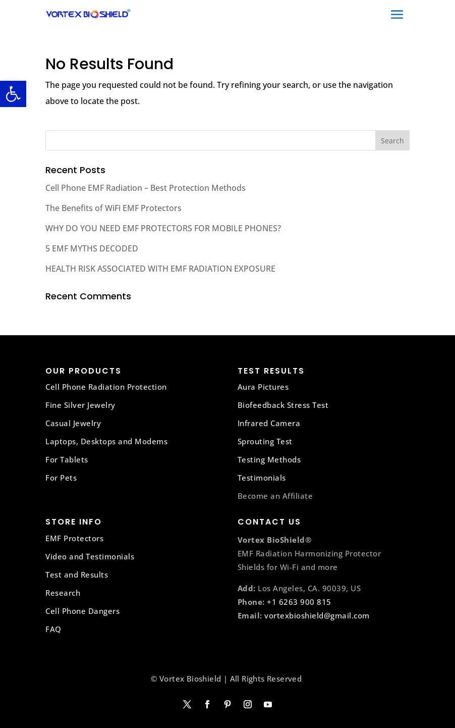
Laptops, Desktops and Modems (106, 441)
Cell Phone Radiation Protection (106, 387)
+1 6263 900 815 (299, 602)
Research (62, 593)
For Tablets (66, 459)
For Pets (61, 478)
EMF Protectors (74, 538)
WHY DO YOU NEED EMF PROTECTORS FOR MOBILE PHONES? (163, 228)
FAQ (53, 629)
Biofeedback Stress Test (283, 405)
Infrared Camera (269, 423)
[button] (13, 94)
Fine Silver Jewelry (80, 405)
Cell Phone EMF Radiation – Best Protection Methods (145, 187)
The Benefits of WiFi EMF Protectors (113, 208)
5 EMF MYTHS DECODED (91, 248)
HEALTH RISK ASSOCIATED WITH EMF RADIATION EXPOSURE (160, 268)
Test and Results (76, 574)
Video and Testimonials (89, 556)
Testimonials (262, 478)
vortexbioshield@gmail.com (317, 615)
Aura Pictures (263, 387)
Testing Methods (269, 459)
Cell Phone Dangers (82, 611)
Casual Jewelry (73, 423)
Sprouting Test (265, 441)
